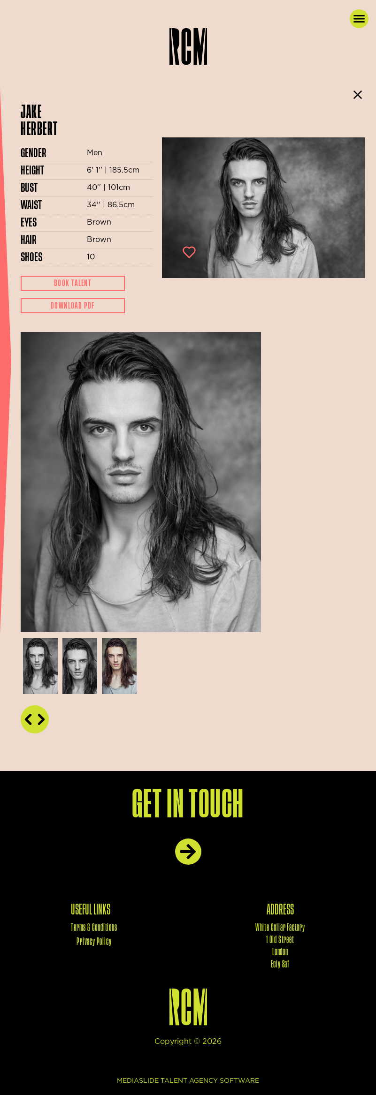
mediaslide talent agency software (188, 1081)
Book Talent (73, 283)
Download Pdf (73, 305)
